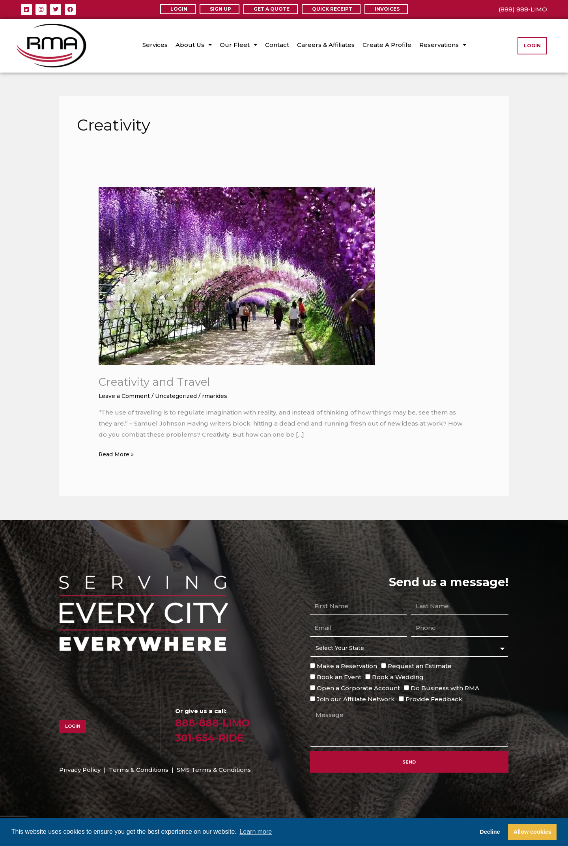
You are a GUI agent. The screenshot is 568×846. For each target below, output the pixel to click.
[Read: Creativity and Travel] (237, 275)
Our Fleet (238, 45)
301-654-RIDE (214, 737)
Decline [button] (490, 832)
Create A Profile (386, 45)
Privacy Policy (80, 769)
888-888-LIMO (217, 722)
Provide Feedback (433, 698)
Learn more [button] (255, 831)
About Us (194, 45)
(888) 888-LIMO (523, 9)
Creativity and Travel (159, 381)
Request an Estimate (420, 666)
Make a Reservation (347, 666)
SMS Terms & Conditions (214, 769)
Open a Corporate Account (358, 688)
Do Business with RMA (445, 688)
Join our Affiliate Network (356, 698)
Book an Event (339, 677)
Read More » (118, 453)
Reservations (442, 45)
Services (155, 45)
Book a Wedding (398, 677)
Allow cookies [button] (532, 832)
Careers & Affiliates (326, 45)
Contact (277, 45)
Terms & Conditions (138, 769)
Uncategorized (183, 396)
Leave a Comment (127, 396)
